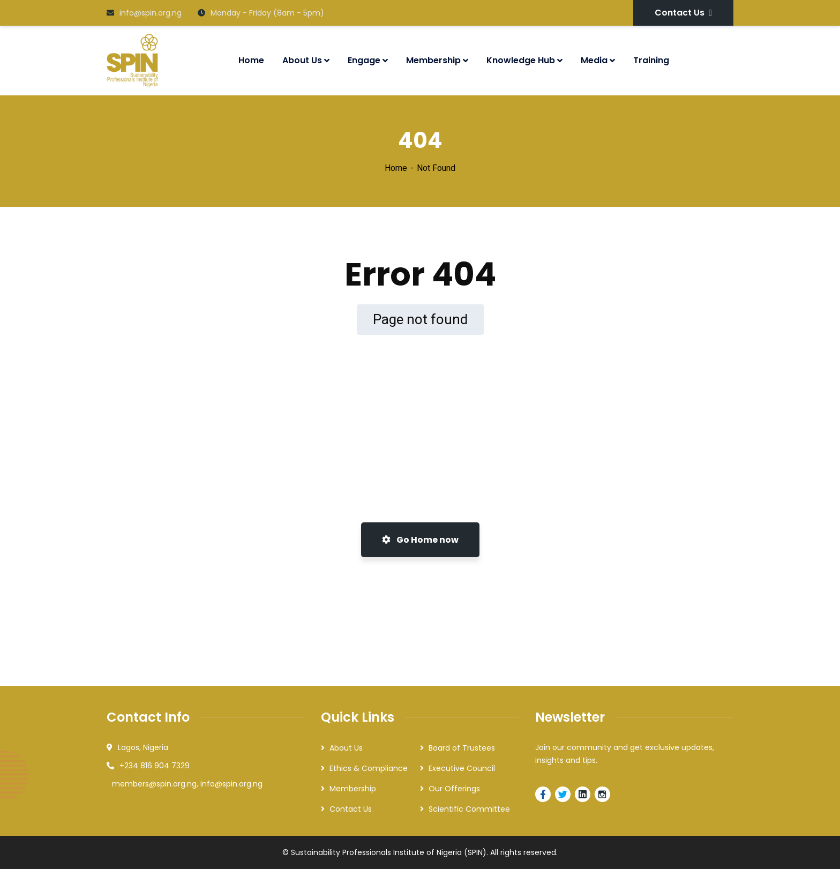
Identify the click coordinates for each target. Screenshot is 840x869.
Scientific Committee (469, 809)
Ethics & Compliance (368, 768)
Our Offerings (454, 788)
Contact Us (683, 12)
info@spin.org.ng (144, 13)
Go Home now (420, 540)
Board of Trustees (462, 748)
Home (396, 168)
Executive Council (462, 768)
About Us (346, 748)
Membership (352, 788)
